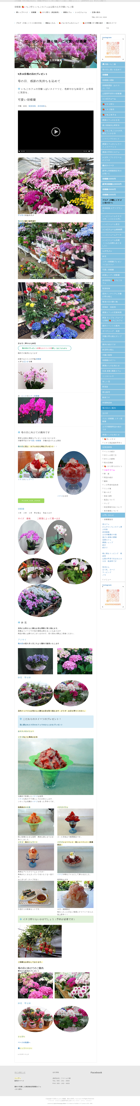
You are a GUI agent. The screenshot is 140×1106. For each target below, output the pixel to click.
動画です (106, 397)
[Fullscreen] (92, 151)
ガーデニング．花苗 (112, 331)
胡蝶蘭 (38, 359)
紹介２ (105, 547)
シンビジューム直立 (111, 224)
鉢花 (104, 256)
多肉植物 (41, 106)
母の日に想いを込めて (112, 70)
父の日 (105, 413)
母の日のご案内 (109, 408)
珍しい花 (106, 381)
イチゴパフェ (62, 807)
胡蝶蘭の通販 (108, 80)
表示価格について (111, 511)
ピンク (26, 361)
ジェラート (29, 479)
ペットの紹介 (110, 451)
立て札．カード (108, 570)
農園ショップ (107, 542)
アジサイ (21, 215)
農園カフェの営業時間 (112, 312)
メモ (104, 575)
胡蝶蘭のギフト (109, 360)
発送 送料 (108, 496)
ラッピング (106, 572)
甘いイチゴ (110, 439)
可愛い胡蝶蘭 (27, 99)
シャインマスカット (111, 139)
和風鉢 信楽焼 (109, 307)
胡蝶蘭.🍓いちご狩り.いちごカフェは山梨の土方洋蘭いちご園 (44, 7)
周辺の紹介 (108, 477)
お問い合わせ (108, 515)
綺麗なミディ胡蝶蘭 (111, 275)
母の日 (22, 81)
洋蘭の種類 (107, 355)
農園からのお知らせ (111, 366)
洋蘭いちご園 (109, 64)
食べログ (107, 492)
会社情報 (56, 1072)
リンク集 (107, 488)
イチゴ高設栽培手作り (113, 443)
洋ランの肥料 (109, 459)
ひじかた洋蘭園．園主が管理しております (69, 1098)
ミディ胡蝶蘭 (34, 396)
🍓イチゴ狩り (108, 104)
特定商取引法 (109, 507)
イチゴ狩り (29, 919)
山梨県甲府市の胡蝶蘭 (112, 93)
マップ (106, 503)
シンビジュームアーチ (112, 235)
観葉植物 (32, 106)
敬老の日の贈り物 (110, 302)
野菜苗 (105, 387)
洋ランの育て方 (110, 455)
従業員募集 (107, 447)
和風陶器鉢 (108, 403)
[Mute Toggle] (89, 151)
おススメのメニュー (26, 731)
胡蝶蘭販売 (108, 519)
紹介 (104, 545)
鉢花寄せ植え (108, 350)
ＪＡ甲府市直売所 (111, 485)
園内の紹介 (107, 344)
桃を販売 (106, 392)
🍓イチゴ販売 (109, 109)
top (107, 28)
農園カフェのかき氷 (111, 120)
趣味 (106, 481)
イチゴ (20, 479)
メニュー (107, 579)
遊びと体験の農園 (109, 537)
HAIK (91, 1103)
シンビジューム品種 (111, 240)
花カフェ (106, 524)
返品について (109, 500)
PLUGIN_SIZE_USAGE (31, 501)
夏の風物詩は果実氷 (111, 125)
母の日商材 (108, 463)
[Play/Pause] (19, 151)
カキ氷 (27, 807)
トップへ (21, 1037)
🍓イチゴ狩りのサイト (113, 466)
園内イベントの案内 (111, 326)
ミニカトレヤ (109, 376)
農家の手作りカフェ (111, 152)
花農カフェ (106, 540)
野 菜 (106, 474)
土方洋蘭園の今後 (109, 534)
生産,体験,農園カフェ (111, 371)
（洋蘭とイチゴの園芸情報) (29, 23)
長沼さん (106, 567)
